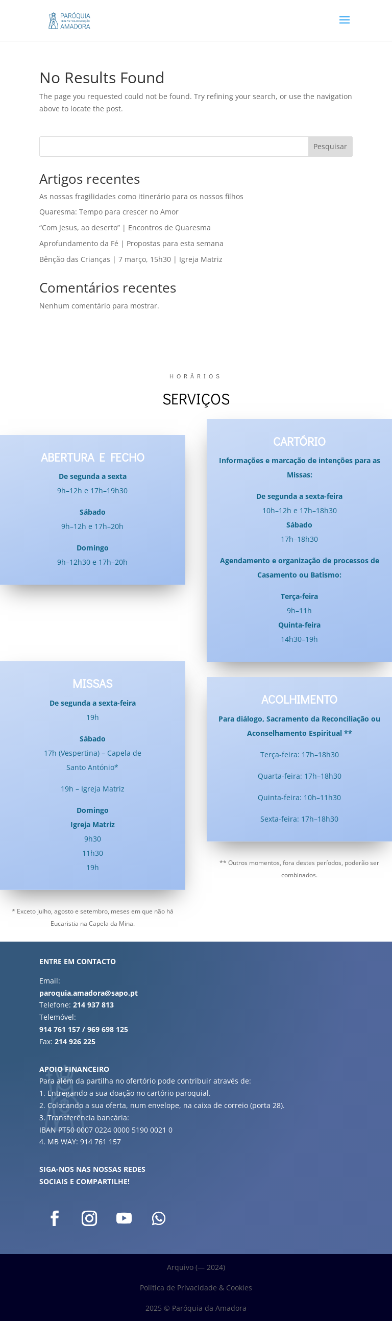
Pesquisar (330, 146)
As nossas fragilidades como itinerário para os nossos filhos (141, 196)
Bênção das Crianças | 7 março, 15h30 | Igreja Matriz (131, 259)
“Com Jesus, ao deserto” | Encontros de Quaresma (125, 227)
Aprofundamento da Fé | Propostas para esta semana (131, 243)
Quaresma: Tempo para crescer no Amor (109, 212)
